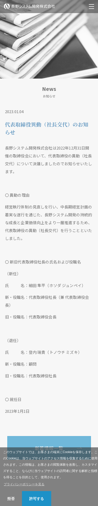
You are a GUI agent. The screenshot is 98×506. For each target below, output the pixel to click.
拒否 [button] (11, 499)
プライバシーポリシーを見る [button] (24, 484)
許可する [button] (36, 499)
